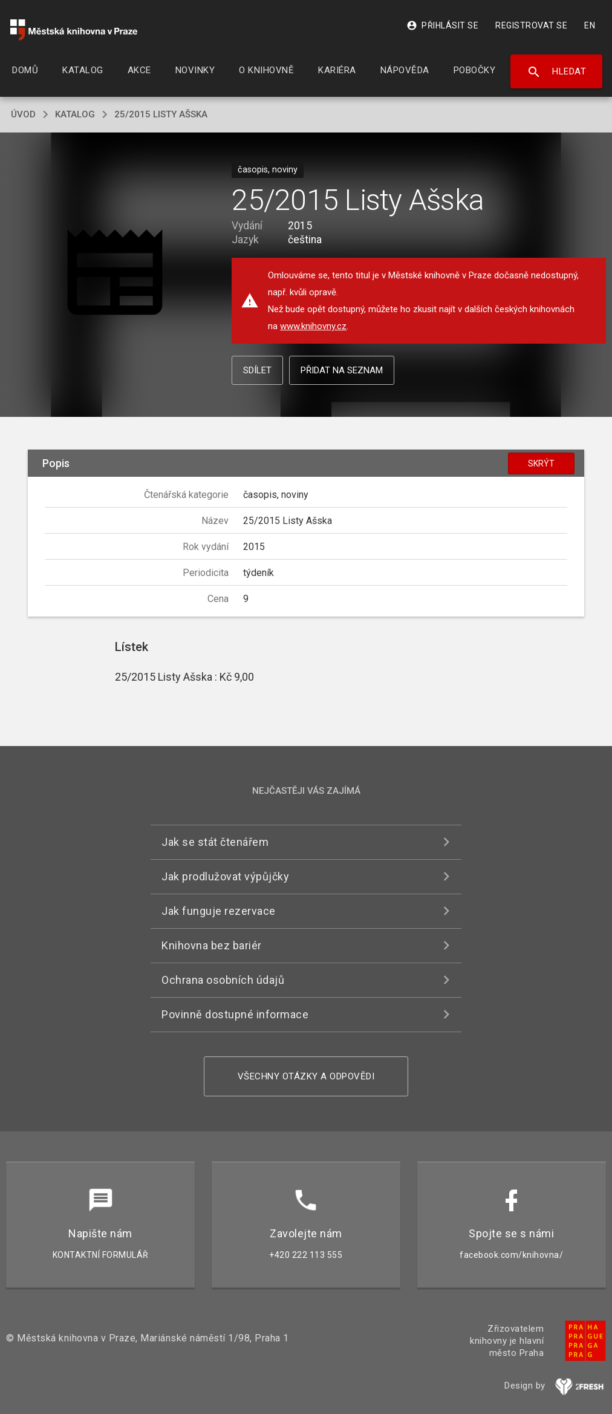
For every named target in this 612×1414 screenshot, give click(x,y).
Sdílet (257, 370)
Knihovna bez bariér (211, 945)
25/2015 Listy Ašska (160, 114)
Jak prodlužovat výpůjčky (225, 876)
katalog (75, 114)
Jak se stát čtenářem (215, 842)
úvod (23, 114)
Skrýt (541, 463)
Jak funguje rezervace (218, 911)
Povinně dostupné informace (234, 1014)
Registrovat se (531, 25)
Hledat (557, 72)
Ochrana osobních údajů (222, 980)
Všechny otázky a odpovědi (306, 1076)
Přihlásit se (442, 25)
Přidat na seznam (342, 370)
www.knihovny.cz (313, 326)
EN (589, 25)
